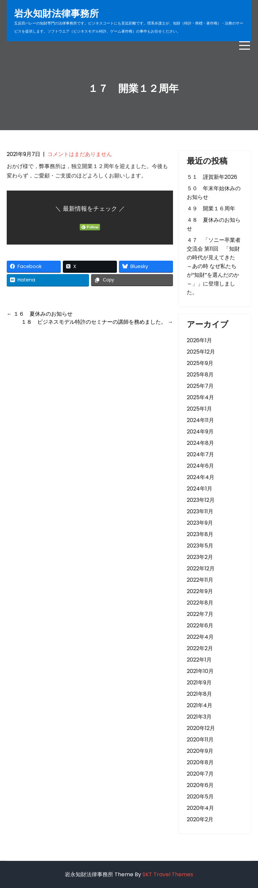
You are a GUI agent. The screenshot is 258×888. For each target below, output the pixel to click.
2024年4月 (200, 477)
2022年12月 (201, 568)
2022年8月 (200, 603)
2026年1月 (199, 340)
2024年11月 (200, 420)
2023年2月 (200, 557)
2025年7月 (200, 386)
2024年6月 (200, 466)
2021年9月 (199, 682)
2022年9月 (200, 591)
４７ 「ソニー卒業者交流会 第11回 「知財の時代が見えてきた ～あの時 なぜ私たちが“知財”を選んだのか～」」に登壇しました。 (214, 266)
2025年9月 (200, 363)
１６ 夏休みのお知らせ (40, 314)
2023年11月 (200, 511)
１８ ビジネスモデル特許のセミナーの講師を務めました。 (97, 322)
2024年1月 (199, 488)
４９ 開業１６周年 (211, 208)
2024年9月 (200, 431)
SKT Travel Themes (167, 874)
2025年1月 (199, 409)
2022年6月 (200, 625)
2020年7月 (200, 774)
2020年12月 (201, 728)
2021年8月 (199, 694)
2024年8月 (200, 443)
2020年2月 (200, 819)
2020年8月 (200, 762)
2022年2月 (200, 648)
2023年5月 (200, 546)
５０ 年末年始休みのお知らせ (214, 193)
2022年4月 (200, 637)
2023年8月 (200, 534)
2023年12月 (201, 500)
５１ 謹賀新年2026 (212, 177)
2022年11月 (200, 580)
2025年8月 (200, 374)
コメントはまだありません (79, 154)
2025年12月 (201, 352)
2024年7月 (200, 454)
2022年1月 (199, 660)
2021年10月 (200, 671)
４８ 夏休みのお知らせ (214, 224)
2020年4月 (200, 808)
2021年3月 (199, 717)
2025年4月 (200, 397)
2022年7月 (200, 614)
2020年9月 (200, 751)
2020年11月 (200, 739)
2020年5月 (200, 796)
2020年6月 (200, 785)
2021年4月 (199, 705)
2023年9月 (200, 523)
